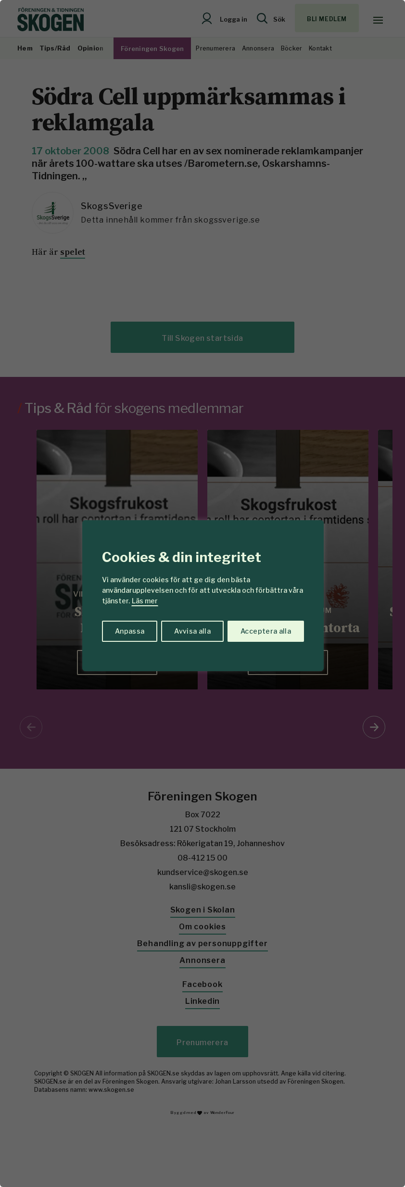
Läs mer (145, 601)
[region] (202, 593)
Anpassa (129, 631)
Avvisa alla (192, 631)
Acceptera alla (265, 631)
